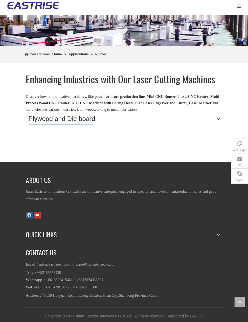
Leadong (196, 316)
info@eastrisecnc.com (55, 264)
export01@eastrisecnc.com (96, 264)
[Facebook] (29, 214)
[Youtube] (37, 214)
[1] (124, 30)
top (240, 302)
